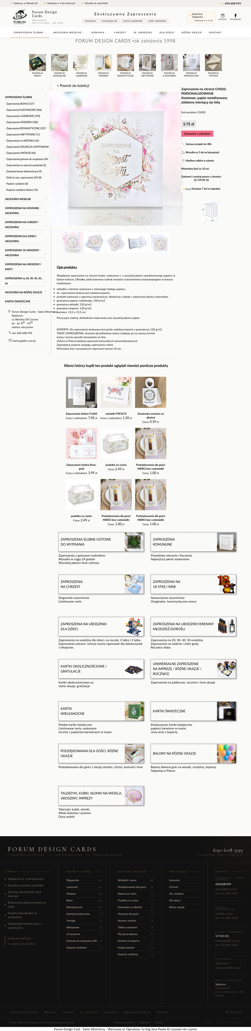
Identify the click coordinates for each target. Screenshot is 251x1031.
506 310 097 (222, 963)
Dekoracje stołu (136, 893)
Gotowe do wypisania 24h (84, 940)
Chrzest (120, 32)
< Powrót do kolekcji (73, 85)
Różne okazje (192, 32)
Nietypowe (84, 927)
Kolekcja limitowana (84, 913)
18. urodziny (142, 32)
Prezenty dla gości (136, 913)
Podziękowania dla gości (136, 886)
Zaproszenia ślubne (30, 32)
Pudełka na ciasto (136, 900)
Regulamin (144, 1022)
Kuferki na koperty (136, 940)
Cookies (159, 1022)
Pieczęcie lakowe (136, 934)
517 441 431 (222, 936)
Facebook (235, 17)
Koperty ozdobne (84, 947)
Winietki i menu (136, 880)
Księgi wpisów (136, 947)
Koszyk (223, 17)
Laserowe (84, 886)
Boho (84, 900)
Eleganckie (84, 880)
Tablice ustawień (136, 927)
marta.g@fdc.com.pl (24, 340)
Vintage (84, 920)
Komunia (99, 32)
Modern (84, 893)
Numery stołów (136, 920)
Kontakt (215, 32)
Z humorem (84, 934)
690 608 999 (231, 3)
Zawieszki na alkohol (136, 907)
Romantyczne (84, 907)
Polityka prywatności (124, 1022)
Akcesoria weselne (68, 32)
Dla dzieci (167, 32)
